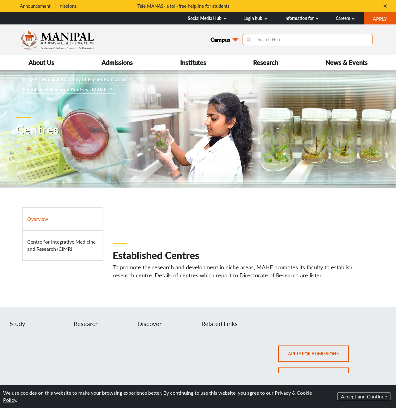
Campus (220, 39)
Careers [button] (345, 18)
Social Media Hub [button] (207, 18)
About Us (41, 62)
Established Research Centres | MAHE (67, 89)
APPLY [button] (384, 19)
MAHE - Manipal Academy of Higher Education (77, 79)
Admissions (117, 62)
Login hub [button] (255, 18)
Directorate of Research (168, 79)
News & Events (346, 62)
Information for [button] (301, 18)
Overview (37, 219)
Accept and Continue (364, 396)
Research (265, 62)
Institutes (193, 62)
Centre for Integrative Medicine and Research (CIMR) (61, 245)
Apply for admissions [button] (319, 356)
